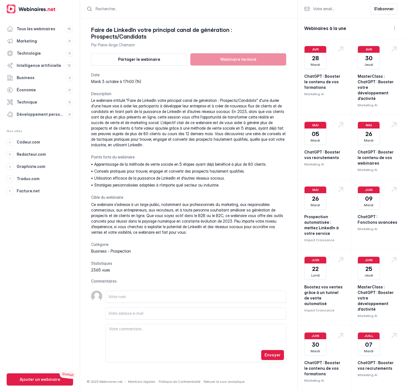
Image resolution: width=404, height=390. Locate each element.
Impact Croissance (319, 240)
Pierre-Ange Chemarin (116, 44)
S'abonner (384, 8)
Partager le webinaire (139, 59)
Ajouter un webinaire (40, 379)
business (99, 251)
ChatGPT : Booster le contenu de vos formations (322, 82)
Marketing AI (314, 94)
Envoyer (273, 355)
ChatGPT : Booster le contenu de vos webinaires (376, 157)
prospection (121, 251)
